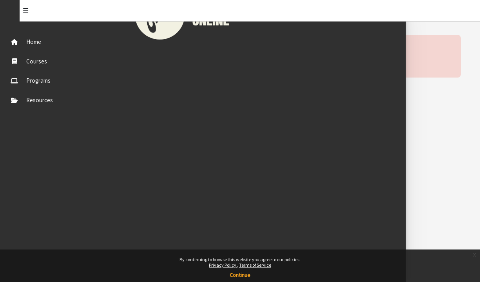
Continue (240, 274)
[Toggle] (95, 10)
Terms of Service (255, 265)
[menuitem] (44, 41)
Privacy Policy (223, 265)
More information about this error (170, 60)
